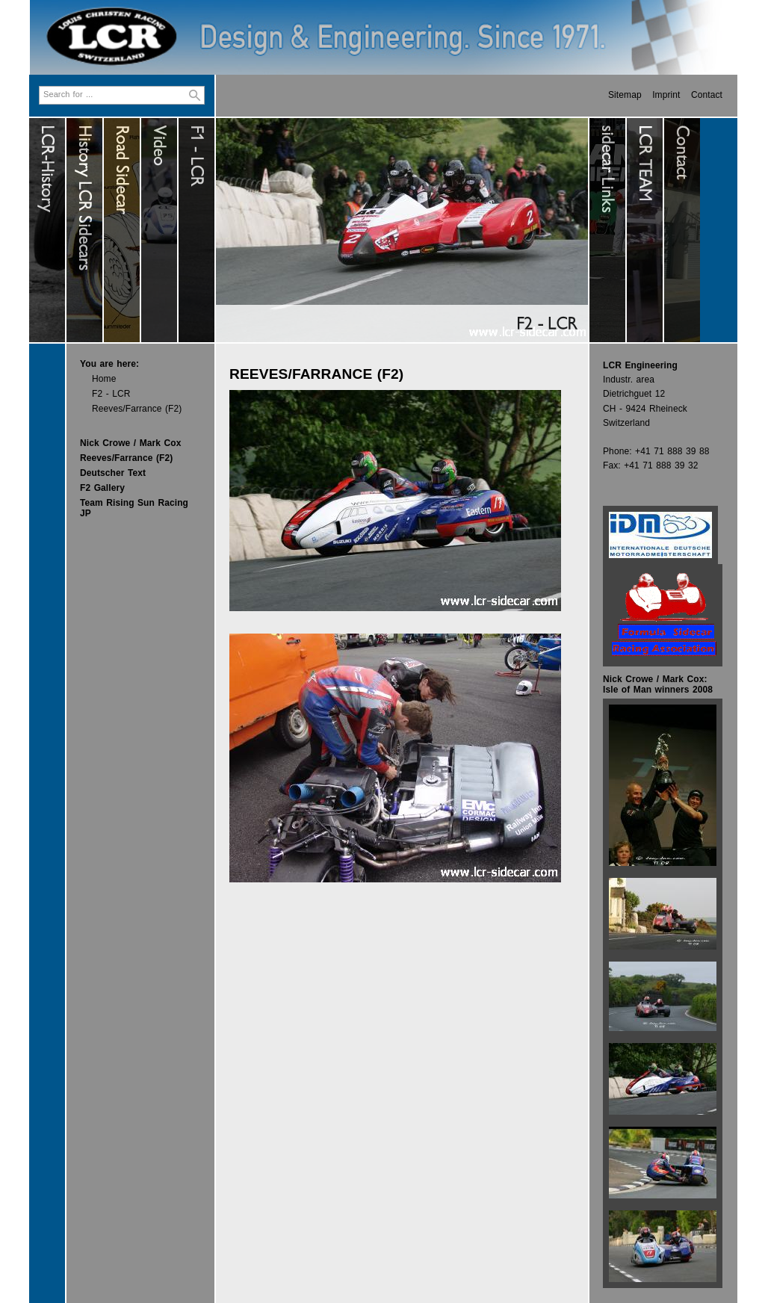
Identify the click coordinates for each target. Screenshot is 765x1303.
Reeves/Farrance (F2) (137, 408)
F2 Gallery (102, 488)
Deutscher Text (113, 473)
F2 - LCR (111, 394)
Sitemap (625, 95)
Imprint (666, 95)
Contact (706, 95)
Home (104, 379)
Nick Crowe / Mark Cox (130, 443)
